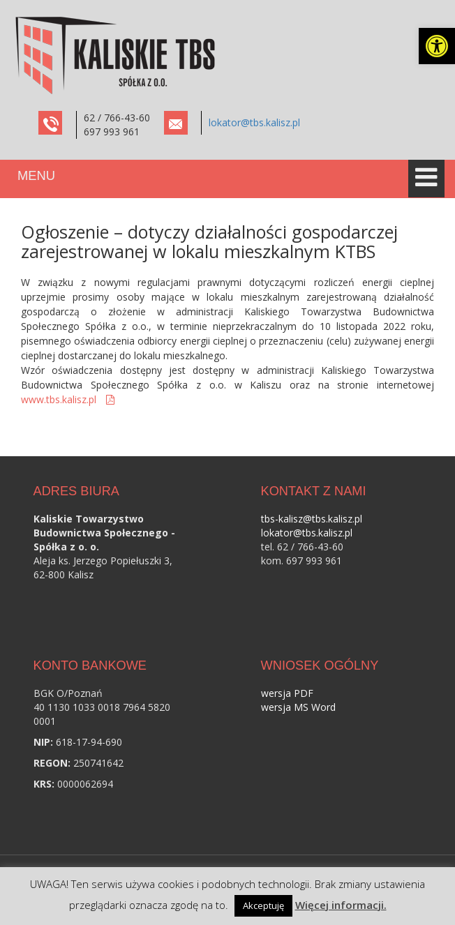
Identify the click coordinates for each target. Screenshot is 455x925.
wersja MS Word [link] (298, 707)
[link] (437, 46)
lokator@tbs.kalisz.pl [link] (254, 122)
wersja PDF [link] (287, 693)
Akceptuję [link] (263, 905)
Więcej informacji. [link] (341, 905)
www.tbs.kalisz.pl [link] (60, 399)
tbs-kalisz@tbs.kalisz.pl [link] (311, 518)
